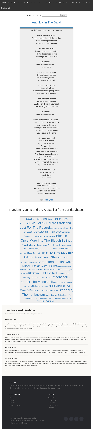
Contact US (5, 8)
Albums (12, 403)
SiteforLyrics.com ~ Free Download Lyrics (23, 420)
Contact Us (52, 400)
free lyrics (49, 200)
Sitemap (51, 408)
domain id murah (21, 423)
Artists (11, 400)
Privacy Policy (53, 405)
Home (3, 3)
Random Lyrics (14, 405)
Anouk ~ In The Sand (46, 22)
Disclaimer (51, 403)
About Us (51, 398)
